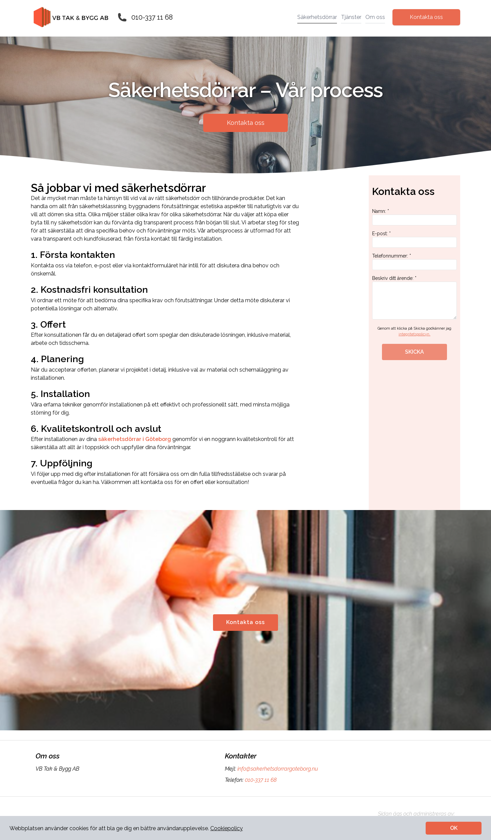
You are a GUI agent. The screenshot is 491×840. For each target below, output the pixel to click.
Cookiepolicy (226, 828)
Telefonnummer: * (414, 261)
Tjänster (351, 17)
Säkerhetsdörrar (317, 17)
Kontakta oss (426, 17)
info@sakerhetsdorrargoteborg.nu (277, 769)
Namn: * (414, 216)
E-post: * (414, 239)
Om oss (375, 17)
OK (453, 828)
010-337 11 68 (152, 17)
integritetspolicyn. (414, 334)
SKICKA (414, 352)
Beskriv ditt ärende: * (414, 297)
